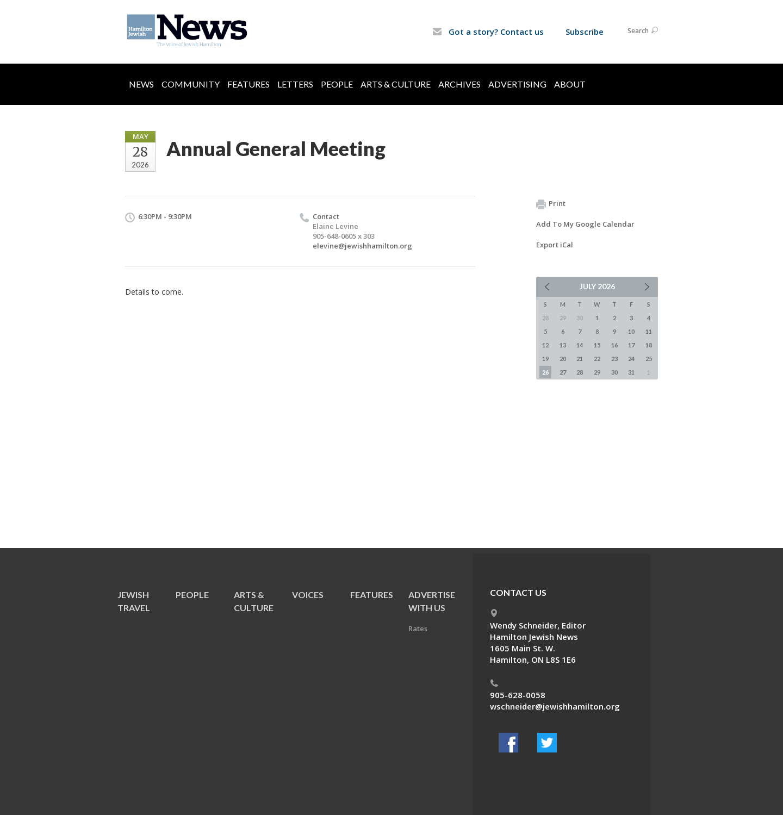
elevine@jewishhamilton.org (362, 246)
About (570, 84)
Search (642, 30)
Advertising (517, 84)
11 (648, 331)
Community (190, 84)
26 (545, 372)
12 (545, 345)
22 (597, 358)
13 (563, 345)
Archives (459, 84)
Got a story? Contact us (488, 31)
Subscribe (585, 31)
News (141, 84)
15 (597, 345)
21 (579, 358)
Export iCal (554, 245)
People (337, 84)
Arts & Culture (396, 84)
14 (579, 345)
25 (648, 358)
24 (631, 358)
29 (597, 372)
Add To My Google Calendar (585, 224)
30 (614, 372)
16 (614, 345)
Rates (417, 628)
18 (648, 345)
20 (563, 358)
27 (563, 372)
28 (579, 372)
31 (631, 372)
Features (248, 84)
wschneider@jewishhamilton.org (555, 706)
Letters (295, 84)
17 (631, 345)
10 (631, 331)
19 (545, 358)
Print (551, 203)
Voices (308, 594)
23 (614, 358)
